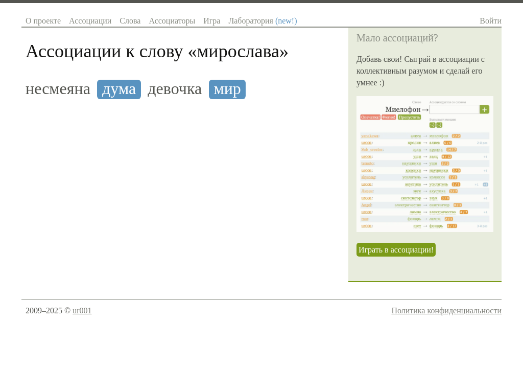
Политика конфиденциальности (446, 310)
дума (119, 89)
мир (227, 89)
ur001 (82, 310)
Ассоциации (90, 20)
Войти (491, 20)
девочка (175, 89)
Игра (211, 20)
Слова (130, 20)
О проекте (43, 20)
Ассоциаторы (172, 20)
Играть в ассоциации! (396, 249)
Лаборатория (262, 20)
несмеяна (58, 89)
